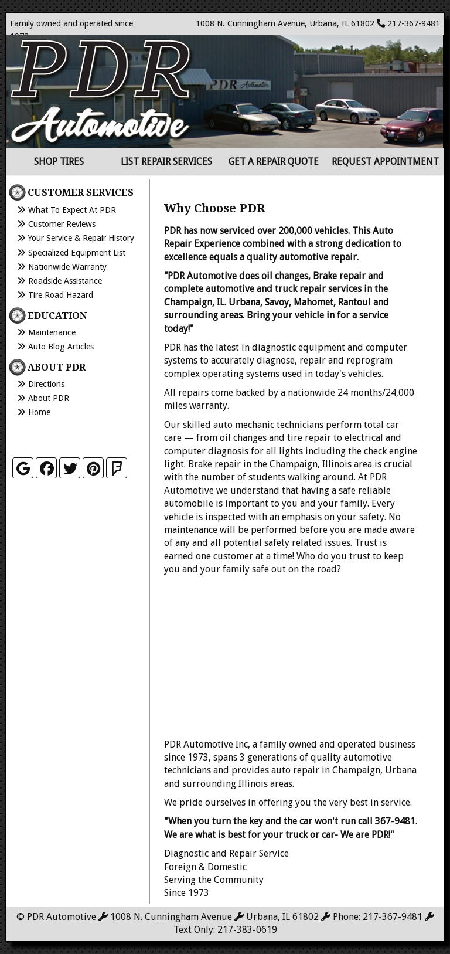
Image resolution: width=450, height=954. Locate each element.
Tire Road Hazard (60, 295)
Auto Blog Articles (61, 346)
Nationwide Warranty (67, 266)
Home (39, 412)
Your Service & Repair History (81, 238)
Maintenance (52, 332)
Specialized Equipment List (76, 252)
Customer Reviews (62, 224)
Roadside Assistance (65, 281)
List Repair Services (166, 161)
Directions (46, 384)
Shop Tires (59, 161)
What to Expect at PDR (72, 210)
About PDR (48, 398)
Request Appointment (385, 161)
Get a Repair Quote (274, 161)
